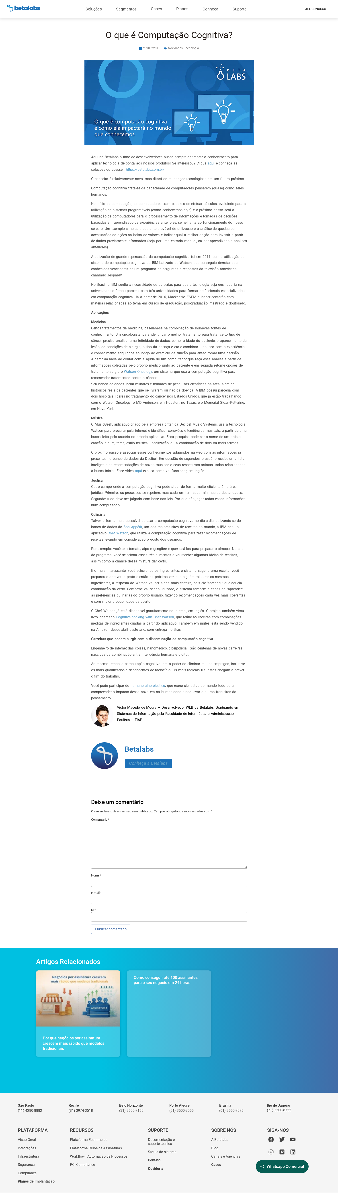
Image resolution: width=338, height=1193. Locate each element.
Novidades (175, 48)
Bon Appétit (132, 527)
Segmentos (126, 9)
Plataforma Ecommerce (88, 1140)
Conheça (210, 9)
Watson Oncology (138, 371)
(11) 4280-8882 (30, 1110)
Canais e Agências (225, 1156)
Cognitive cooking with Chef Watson (145, 617)
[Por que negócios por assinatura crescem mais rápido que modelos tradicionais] (78, 998)
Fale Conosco (315, 9)
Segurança (26, 1165)
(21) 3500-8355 (279, 1110)
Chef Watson (118, 533)
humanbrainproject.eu (148, 686)
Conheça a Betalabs (148, 763)
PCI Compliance (82, 1165)
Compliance (27, 1173)
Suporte (240, 9)
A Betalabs (219, 1140)
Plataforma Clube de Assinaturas (96, 1148)
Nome (96, 875)
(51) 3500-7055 (181, 1110)
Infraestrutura (28, 1156)
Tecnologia (191, 48)
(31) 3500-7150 (131, 1110)
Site (93, 909)
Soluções (94, 9)
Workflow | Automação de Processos (98, 1156)
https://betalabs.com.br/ (145, 169)
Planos (182, 8)
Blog (214, 1148)
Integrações (27, 1148)
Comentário (100, 819)
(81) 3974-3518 (81, 1110)
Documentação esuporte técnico (161, 1142)
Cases (156, 8)
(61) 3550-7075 (231, 1110)
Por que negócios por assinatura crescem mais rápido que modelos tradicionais (73, 1043)
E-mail (96, 892)
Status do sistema (162, 1152)
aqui (212, 163)
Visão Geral (27, 1140)
